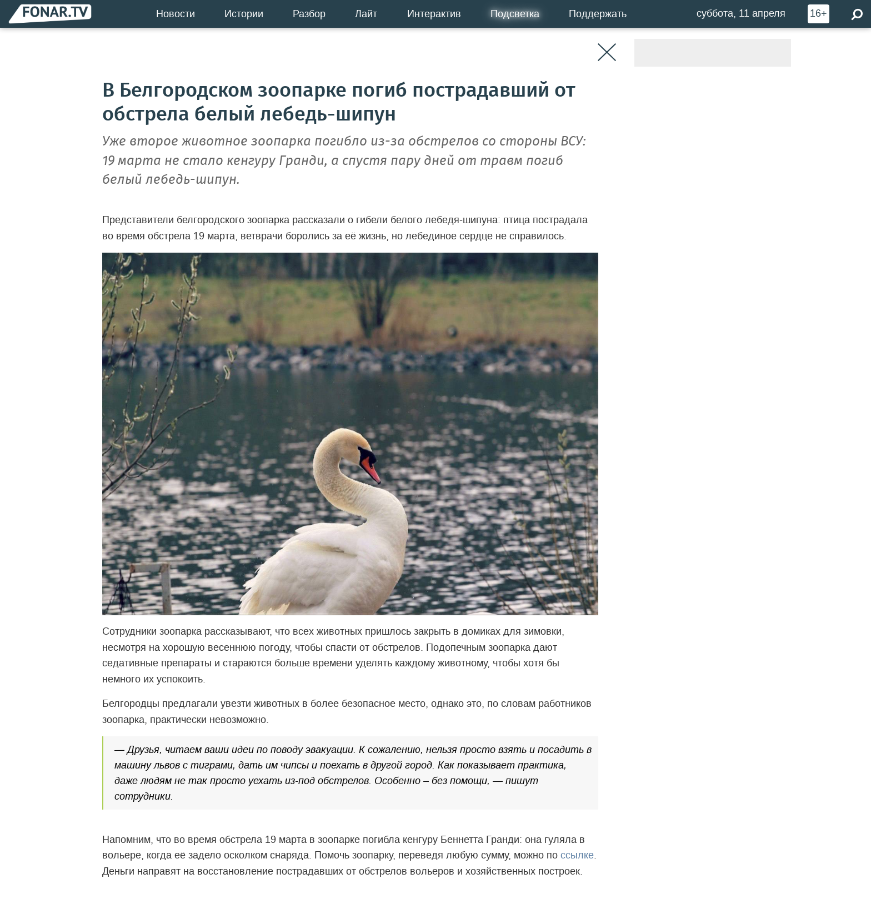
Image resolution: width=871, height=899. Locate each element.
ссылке (577, 855)
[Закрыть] (607, 52)
